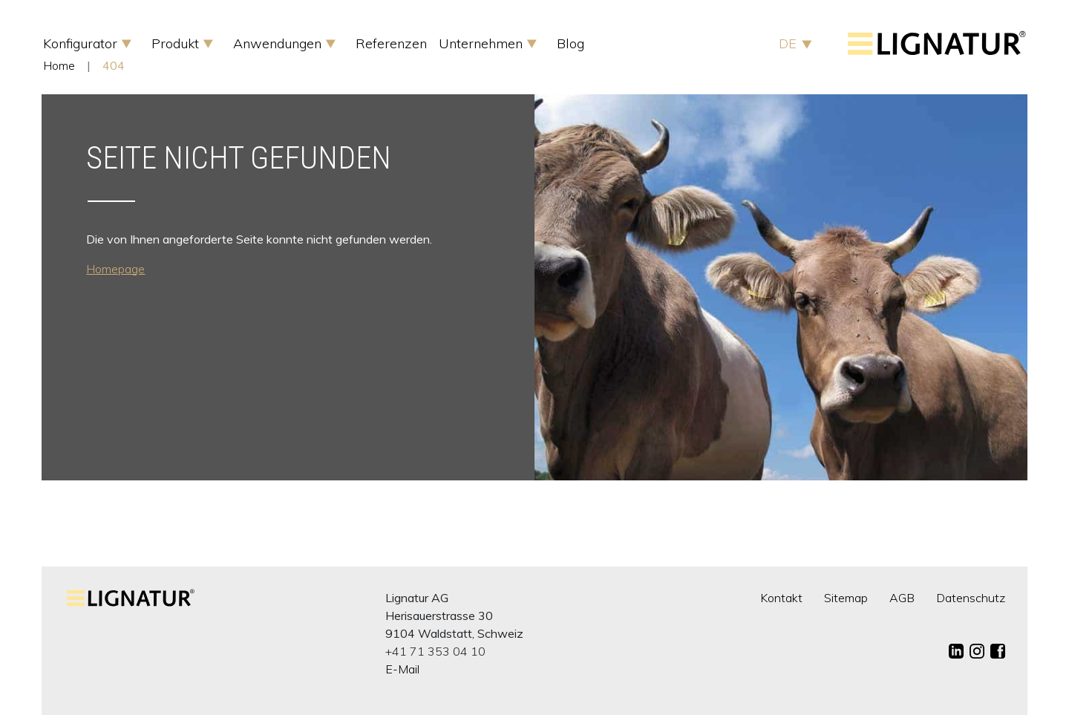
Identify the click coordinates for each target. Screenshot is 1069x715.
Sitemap (846, 597)
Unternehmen (482, 43)
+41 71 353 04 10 (435, 651)
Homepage (115, 268)
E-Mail (402, 669)
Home (59, 65)
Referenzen (391, 43)
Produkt (177, 43)
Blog (570, 43)
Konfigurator (82, 43)
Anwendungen (279, 43)
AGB (902, 597)
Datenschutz (970, 597)
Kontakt (781, 597)
